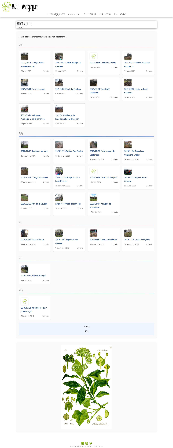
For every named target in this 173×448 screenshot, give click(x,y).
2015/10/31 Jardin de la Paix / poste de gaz (34, 310)
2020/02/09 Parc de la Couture (34, 204)
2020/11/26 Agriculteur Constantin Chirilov (134, 153)
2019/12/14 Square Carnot (32, 240)
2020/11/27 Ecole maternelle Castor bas (102, 153)
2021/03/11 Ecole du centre (33, 89)
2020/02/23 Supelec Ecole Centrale (135, 179)
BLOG (115, 14)
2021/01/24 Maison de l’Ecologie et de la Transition (32, 117)
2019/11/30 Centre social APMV (103, 240)
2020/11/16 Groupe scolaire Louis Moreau (67, 179)
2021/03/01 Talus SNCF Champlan (100, 91)
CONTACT (123, 14)
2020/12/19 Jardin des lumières (34, 151)
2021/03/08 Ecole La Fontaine (68, 89)
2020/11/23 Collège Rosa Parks (34, 177)
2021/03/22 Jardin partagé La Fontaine (68, 64)
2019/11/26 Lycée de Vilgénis (137, 240)
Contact (100, 446)
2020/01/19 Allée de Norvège (68, 204)
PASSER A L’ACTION (105, 14)
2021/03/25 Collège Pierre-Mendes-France (32, 64)
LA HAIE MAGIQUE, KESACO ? (56, 14)
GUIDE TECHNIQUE (90, 14)
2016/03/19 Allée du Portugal (33, 275)
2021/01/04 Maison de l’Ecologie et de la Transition (67, 117)
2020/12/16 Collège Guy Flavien (69, 151)
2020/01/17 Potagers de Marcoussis (100, 206)
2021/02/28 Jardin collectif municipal (135, 91)
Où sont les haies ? (74, 14)
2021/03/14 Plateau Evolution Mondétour (137, 64)
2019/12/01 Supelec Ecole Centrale (66, 241)
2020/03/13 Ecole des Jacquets (103, 177)
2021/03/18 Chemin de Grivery (103, 63)
